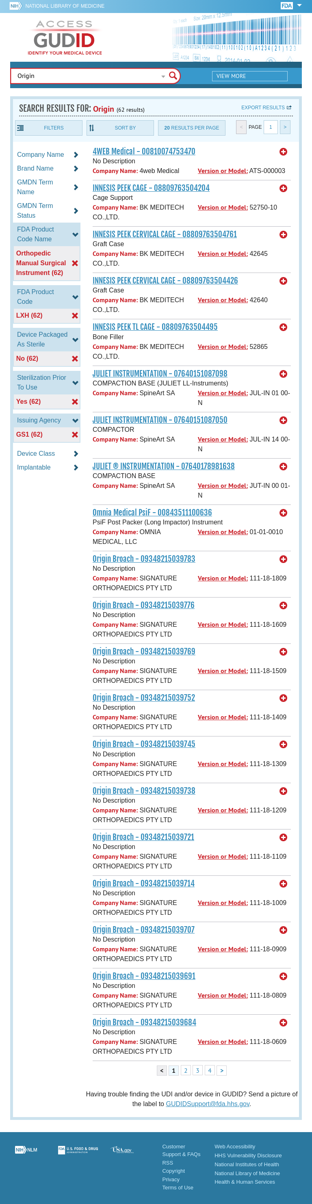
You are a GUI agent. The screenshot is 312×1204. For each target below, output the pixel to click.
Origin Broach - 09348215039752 (144, 698)
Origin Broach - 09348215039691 (144, 976)
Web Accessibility (234, 1146)
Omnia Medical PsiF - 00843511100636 (152, 513)
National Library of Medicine (64, 6)
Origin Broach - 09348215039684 (144, 1022)
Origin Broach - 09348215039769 (144, 651)
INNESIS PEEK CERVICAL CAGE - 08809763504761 (165, 234)
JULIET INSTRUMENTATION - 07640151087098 (160, 374)
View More (231, 76)
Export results (263, 107)
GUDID (65, 37)
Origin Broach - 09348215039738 (144, 791)
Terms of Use (177, 1188)
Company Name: (115, 171)
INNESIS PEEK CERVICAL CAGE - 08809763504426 (165, 281)
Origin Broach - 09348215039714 (144, 883)
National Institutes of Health (246, 1164)
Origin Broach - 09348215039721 (143, 837)
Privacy (171, 1179)
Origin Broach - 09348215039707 (144, 930)
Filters (53, 128)
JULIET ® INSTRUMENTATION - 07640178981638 (164, 466)
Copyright (173, 1171)
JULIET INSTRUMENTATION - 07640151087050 (160, 420)
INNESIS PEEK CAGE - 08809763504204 (151, 188)
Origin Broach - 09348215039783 (144, 559)
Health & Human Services (244, 1182)
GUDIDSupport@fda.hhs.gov (207, 1103)
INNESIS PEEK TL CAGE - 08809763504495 (155, 327)
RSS (167, 1163)
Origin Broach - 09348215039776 (144, 605)
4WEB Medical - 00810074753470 (144, 151)
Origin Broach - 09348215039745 (144, 744)
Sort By (125, 128)
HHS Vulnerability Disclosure (248, 1155)
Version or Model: (223, 171)
